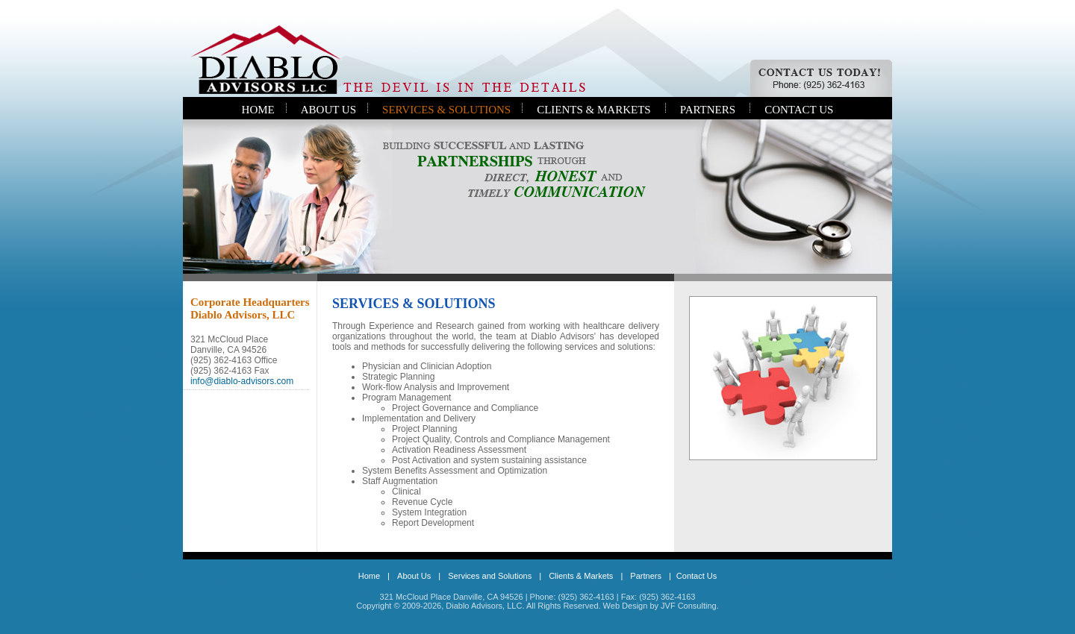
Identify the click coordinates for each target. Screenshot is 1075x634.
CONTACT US (798, 110)
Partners (645, 575)
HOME (258, 110)
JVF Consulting (689, 605)
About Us (414, 575)
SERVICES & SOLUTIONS (446, 110)
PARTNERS (707, 110)
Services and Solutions (490, 575)
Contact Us (696, 575)
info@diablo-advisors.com (241, 381)
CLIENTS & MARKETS (594, 110)
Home (369, 575)
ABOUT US (328, 110)
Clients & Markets (581, 575)
